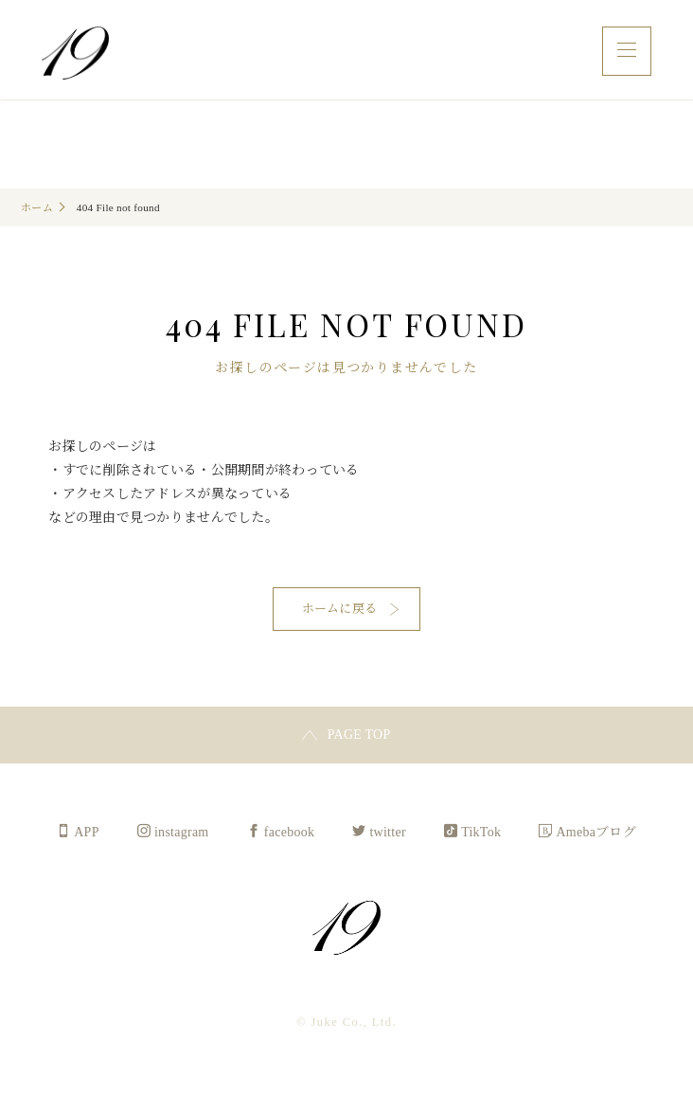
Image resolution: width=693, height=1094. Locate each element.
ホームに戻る (339, 610)
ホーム (37, 207)
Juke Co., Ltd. (76, 54)
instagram (181, 836)
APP (86, 836)
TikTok (481, 836)
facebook (289, 836)
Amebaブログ (597, 836)
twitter (387, 836)
